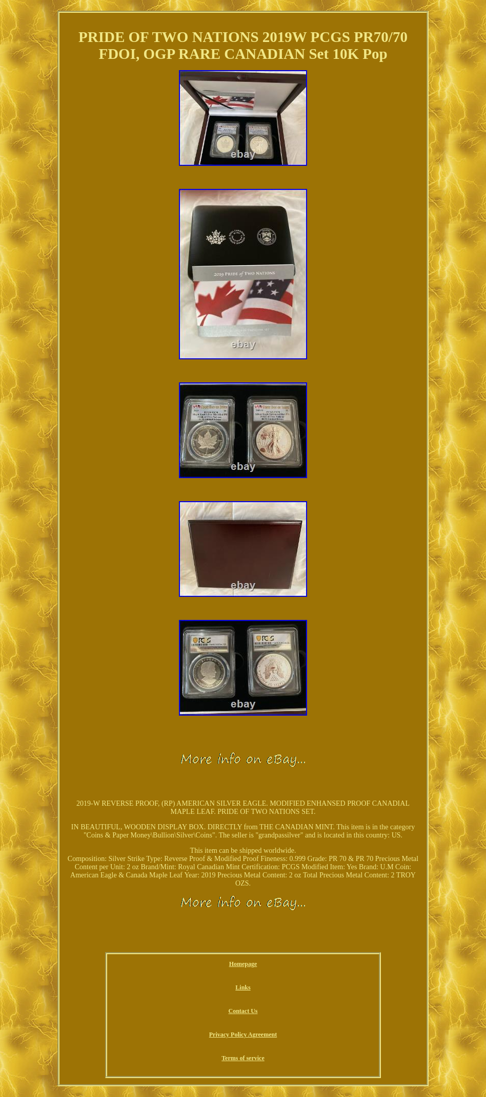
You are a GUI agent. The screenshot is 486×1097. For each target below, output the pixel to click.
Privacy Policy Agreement (243, 1034)
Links (242, 987)
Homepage (243, 963)
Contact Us (242, 1011)
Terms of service (243, 1058)
